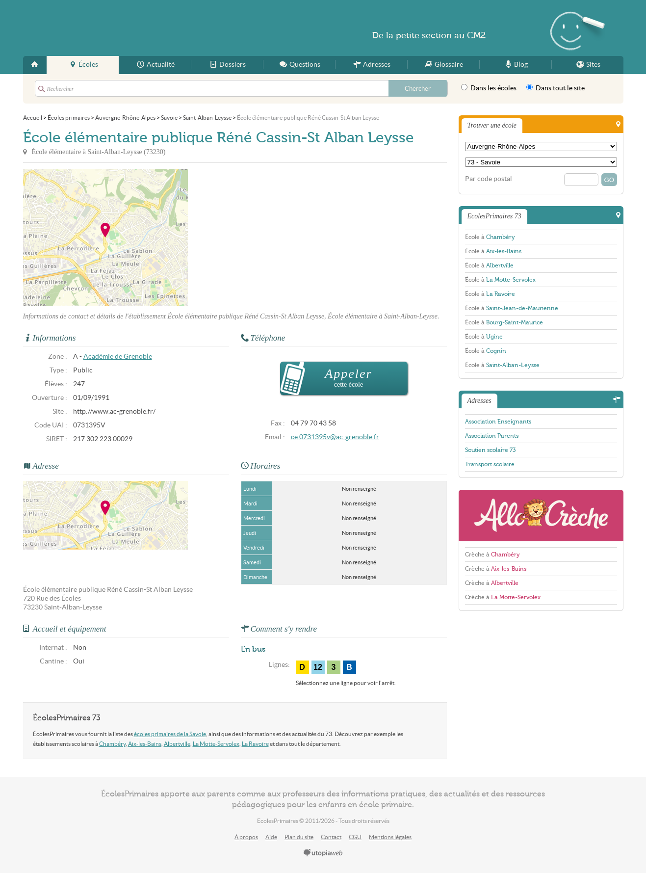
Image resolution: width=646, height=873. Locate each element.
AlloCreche (541, 515)
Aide (271, 837)
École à (490, 237)
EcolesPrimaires (118, 28)
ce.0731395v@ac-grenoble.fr (335, 437)
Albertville (177, 744)
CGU (355, 837)
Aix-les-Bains (144, 744)
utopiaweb (323, 853)
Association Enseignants (498, 421)
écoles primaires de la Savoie (170, 734)
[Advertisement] (276, 237)
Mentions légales (390, 837)
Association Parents (491, 435)
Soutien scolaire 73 (490, 450)
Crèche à (492, 554)
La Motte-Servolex (216, 744)
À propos (246, 837)
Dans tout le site (555, 88)
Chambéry (112, 744)
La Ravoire (255, 744)
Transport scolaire (490, 464)
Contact (331, 837)
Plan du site (298, 837)
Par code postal (488, 179)
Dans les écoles (489, 88)
